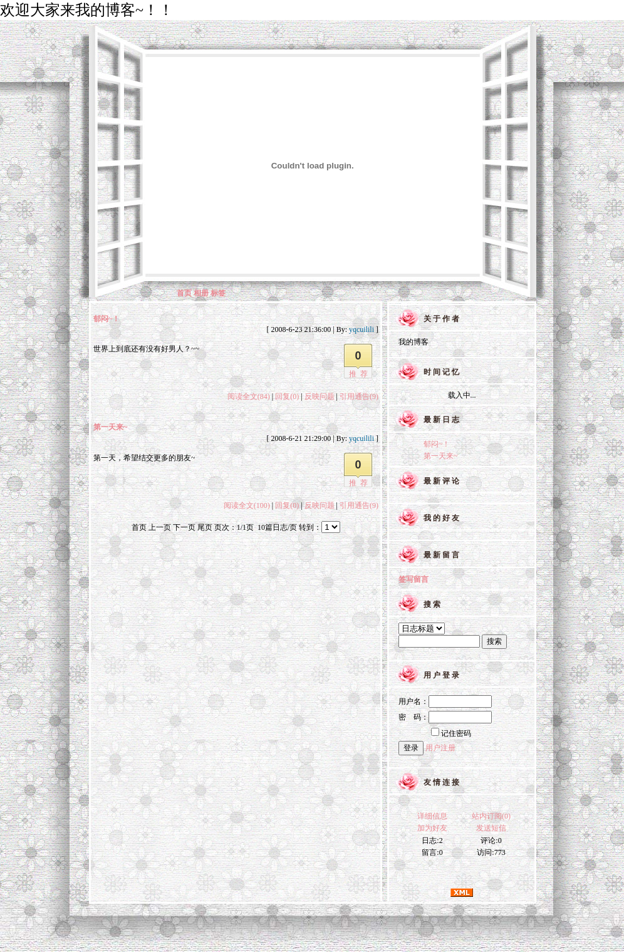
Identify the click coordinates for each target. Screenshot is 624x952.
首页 (184, 293)
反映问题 (319, 396)
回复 (287, 396)
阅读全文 (248, 396)
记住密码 (451, 733)
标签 (218, 293)
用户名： (445, 701)
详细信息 (432, 816)
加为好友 (432, 828)
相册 (201, 293)
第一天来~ (110, 427)
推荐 (360, 374)
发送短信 (491, 828)
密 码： (445, 717)
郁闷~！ (106, 318)
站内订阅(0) (491, 816)
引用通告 (359, 396)
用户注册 (440, 747)
